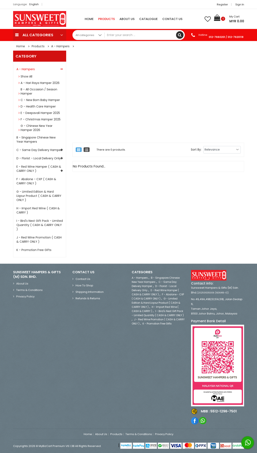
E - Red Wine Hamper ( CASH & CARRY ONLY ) (38, 169)
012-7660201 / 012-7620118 (226, 37)
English (35, 4)
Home (89, 19)
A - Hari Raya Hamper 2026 (40, 83)
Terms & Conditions (29, 290)
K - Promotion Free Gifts (33, 250)
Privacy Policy (25, 296)
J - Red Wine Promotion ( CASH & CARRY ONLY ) (39, 239)
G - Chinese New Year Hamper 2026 (36, 128)
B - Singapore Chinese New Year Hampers (36, 139)
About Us (127, 19)
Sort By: (196, 149)
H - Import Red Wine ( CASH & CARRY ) (38, 210)
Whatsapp (203, 420)
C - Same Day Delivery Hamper (39, 150)
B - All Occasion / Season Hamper (39, 91)
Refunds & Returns (88, 298)
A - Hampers (60, 46)
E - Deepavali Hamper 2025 (40, 113)
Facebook (195, 420)
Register (222, 4)
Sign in (239, 4)
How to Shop (84, 285)
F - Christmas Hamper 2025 (41, 119)
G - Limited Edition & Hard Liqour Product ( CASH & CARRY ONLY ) (38, 196)
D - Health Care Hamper (38, 106)
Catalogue (148, 19)
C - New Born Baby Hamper (40, 100)
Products (106, 19)
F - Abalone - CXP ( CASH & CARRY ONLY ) (36, 181)
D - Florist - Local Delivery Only (38, 158)
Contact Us (172, 19)
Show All (26, 76)
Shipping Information (90, 292)
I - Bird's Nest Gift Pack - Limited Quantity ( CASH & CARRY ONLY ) (39, 225)
